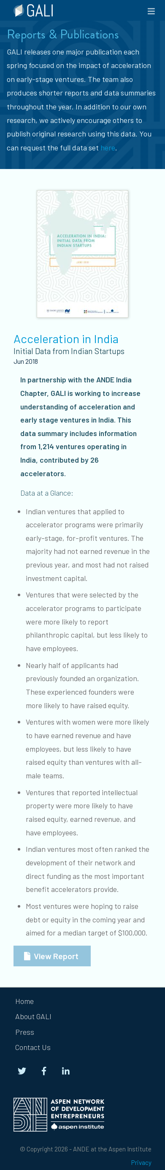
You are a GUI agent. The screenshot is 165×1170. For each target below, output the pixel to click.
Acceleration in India (66, 338)
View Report (56, 956)
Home (24, 1001)
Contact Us (33, 1047)
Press (24, 1031)
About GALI (33, 1016)
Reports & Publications (63, 34)
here (107, 147)
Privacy (141, 1162)
